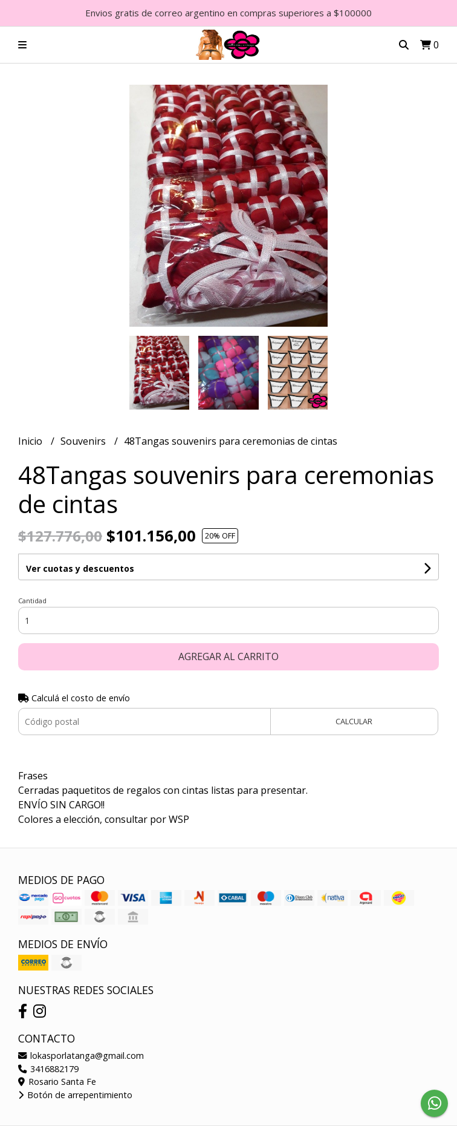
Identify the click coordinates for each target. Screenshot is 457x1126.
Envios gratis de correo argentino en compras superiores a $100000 (228, 13)
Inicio (31, 441)
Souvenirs (84, 441)
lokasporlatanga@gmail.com (81, 1055)
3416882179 (48, 1069)
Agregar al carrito (228, 656)
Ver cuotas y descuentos (80, 568)
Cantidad (32, 600)
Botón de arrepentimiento (75, 1095)
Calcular (353, 721)
